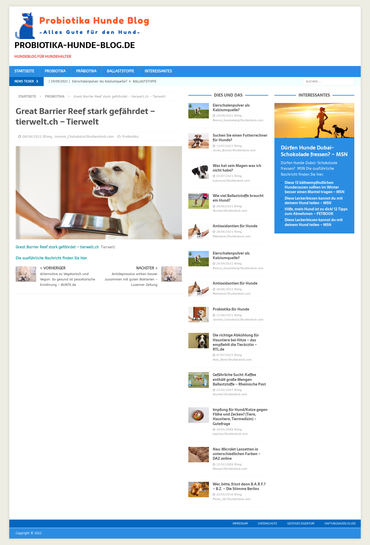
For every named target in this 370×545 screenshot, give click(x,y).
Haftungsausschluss (340, 523)
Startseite (24, 71)
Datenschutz (267, 523)
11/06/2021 (224, 315)
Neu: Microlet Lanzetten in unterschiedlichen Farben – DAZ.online (237, 453)
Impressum (240, 523)
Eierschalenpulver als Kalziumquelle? (231, 107)
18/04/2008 (224, 429)
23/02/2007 (224, 390)
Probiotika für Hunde (231, 309)
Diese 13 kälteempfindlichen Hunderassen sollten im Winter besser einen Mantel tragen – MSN (315, 187)
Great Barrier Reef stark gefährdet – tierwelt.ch (57, 247)
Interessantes (158, 71)
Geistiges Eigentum (300, 523)
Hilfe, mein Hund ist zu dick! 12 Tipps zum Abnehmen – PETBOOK (316, 211)
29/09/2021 (224, 115)
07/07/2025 (224, 355)
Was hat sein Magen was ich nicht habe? (237, 168)
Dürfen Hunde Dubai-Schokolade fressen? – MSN (314, 151)
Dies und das (228, 95)
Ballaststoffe (120, 71)
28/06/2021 (224, 206)
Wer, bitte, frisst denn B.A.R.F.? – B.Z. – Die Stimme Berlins (239, 486)
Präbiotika (86, 71)
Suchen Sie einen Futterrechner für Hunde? (240, 138)
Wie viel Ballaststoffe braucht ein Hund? (238, 198)
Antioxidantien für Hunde (235, 226)
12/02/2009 (224, 464)
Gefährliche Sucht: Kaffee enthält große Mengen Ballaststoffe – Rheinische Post (239, 379)
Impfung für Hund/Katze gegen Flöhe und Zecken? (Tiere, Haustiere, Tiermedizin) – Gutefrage (240, 417)
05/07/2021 (224, 176)
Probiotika (55, 71)
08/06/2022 (32, 136)
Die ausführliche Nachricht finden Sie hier (51, 258)
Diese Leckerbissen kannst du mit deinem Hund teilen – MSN (314, 200)
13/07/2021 (224, 146)
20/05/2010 (224, 494)
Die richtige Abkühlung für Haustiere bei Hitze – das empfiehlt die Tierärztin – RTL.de (236, 342)
